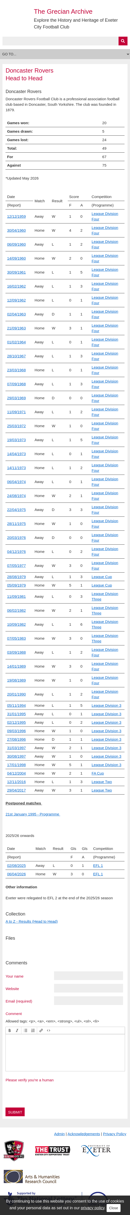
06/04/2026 (16, 874)
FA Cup (98, 773)
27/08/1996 (16, 739)
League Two (102, 782)
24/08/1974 (16, 496)
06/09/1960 (16, 244)
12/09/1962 (16, 300)
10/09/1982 (16, 624)
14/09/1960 (16, 258)
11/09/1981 (16, 596)
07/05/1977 (16, 565)
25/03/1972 (16, 426)
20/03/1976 (16, 537)
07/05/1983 (16, 638)
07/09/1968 (16, 384)
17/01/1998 (16, 765)
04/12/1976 (16, 551)
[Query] (64, 41)
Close (113, 1208)
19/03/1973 (16, 440)
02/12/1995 (16, 722)
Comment (13, 1013)
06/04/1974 (16, 482)
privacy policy (92, 1208)
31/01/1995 (16, 714)
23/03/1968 (16, 370)
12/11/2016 (16, 782)
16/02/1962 (16, 286)
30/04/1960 (16, 230)
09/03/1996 (16, 731)
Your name (14, 976)
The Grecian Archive (63, 11)
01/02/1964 (16, 342)
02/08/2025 (16, 865)
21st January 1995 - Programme (32, 814)
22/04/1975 (16, 509)
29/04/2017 (16, 790)
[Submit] (123, 41)
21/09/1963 (16, 328)
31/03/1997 (16, 748)
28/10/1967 (16, 356)
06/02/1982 (16, 610)
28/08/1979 (16, 577)
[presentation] (9, 1030)
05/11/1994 (16, 705)
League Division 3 (106, 705)
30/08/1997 (16, 756)
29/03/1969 (16, 398)
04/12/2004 (16, 773)
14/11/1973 (16, 468)
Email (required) (18, 1001)
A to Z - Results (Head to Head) (31, 921)
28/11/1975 (16, 523)
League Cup (102, 577)
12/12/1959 (16, 216)
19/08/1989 (16, 680)
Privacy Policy (114, 1134)
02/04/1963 (16, 314)
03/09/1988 (16, 652)
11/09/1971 (16, 412)
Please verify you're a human (29, 1080)
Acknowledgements (83, 1134)
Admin (59, 1134)
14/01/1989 (16, 666)
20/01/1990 (16, 694)
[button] (9, 1030)
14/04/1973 (16, 454)
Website (12, 989)
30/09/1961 (16, 272)
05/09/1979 (16, 585)
